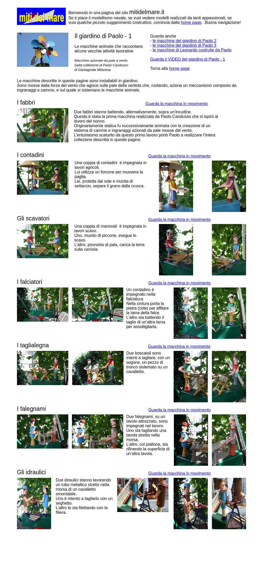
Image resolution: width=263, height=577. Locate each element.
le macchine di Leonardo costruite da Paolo (192, 50)
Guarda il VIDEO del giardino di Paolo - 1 (187, 59)
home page (191, 22)
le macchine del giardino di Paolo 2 (184, 41)
